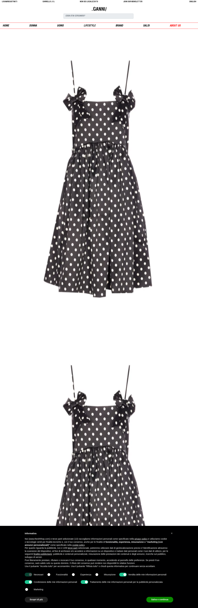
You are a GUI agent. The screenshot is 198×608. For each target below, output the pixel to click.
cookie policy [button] (78, 545)
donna (33, 26)
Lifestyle (90, 26)
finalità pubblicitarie (43, 554)
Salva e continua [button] (159, 599)
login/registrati (9, 2)
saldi (146, 26)
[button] (171, 533)
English (192, 2)
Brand (119, 26)
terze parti (72, 548)
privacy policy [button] (141, 539)
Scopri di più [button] (36, 599)
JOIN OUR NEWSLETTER (132, 2)
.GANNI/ (99, 9)
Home (6, 26)
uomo (60, 26)
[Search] (98, 16)
